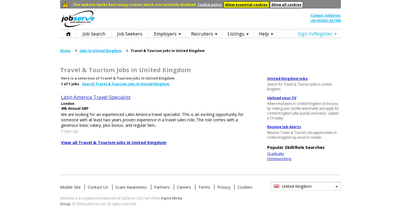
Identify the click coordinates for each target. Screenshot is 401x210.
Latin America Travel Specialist (95, 97)
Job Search (94, 34)
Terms (204, 187)
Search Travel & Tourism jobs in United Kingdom (125, 84)
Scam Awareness (131, 187)
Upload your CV (281, 97)
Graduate (275, 153)
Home (68, 34)
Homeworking (279, 158)
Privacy (223, 187)
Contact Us (98, 187)
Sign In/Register (315, 34)
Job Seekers (129, 34)
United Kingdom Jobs (287, 78)
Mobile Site (70, 187)
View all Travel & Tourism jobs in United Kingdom (113, 142)
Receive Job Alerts (284, 126)
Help (264, 34)
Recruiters (202, 34)
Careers (184, 187)
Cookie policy (210, 4)
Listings (236, 34)
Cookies (245, 187)
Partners (162, 187)
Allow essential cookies (246, 4)
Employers (165, 34)
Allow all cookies (286, 4)
